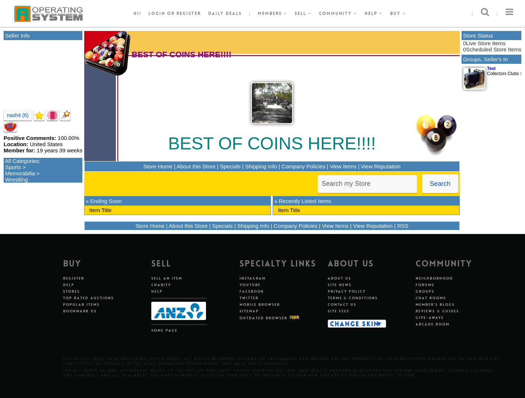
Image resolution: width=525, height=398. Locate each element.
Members (272, 13)
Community (338, 13)
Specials (230, 166)
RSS (402, 226)
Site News (339, 284)
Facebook (252, 291)
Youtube (250, 284)
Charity (161, 284)
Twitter (249, 298)
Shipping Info (261, 166)
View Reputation (381, 166)
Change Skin (354, 324)
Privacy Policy (347, 291)
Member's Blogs (435, 304)
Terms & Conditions (353, 298)
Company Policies (303, 166)
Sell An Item (166, 278)
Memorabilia (20, 173)
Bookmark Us (80, 311)
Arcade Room (433, 324)
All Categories (22, 161)
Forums (425, 284)
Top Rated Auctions (88, 298)
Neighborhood (434, 278)
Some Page (164, 330)
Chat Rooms (431, 298)
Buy (398, 13)
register (188, 13)
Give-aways (430, 317)
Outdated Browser (263, 318)
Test (491, 68)
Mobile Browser (260, 304)
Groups (425, 291)
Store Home (157, 166)
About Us (339, 278)
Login (156, 13)
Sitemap (249, 311)
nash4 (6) (17, 115)
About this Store (195, 166)
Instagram (253, 278)
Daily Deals (225, 13)
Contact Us (342, 304)
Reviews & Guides (437, 311)
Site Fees (338, 311)
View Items (343, 166)
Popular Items (81, 304)
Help (374, 13)
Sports (13, 167)
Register (73, 278)
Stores (71, 291)
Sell (303, 13)
